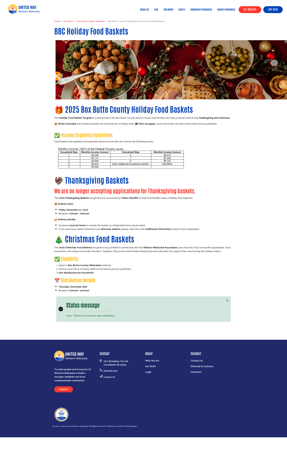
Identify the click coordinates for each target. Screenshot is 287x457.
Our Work (168, 9)
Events (181, 9)
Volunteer (196, 372)
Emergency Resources (201, 9)
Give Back (273, 9)
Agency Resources (226, 9)
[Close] (227, 300)
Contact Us (109, 377)
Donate (63, 389)
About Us (144, 9)
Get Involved (250, 9)
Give (156, 9)
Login (148, 372)
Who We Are (152, 360)
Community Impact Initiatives (49, 13)
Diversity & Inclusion (202, 366)
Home (16, 12)
